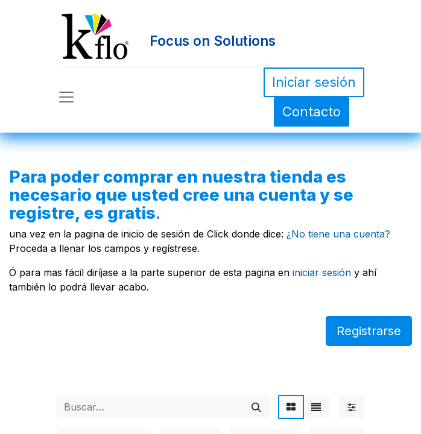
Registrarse (369, 331)
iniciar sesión (322, 272)
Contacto (311, 111)
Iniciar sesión (314, 82)
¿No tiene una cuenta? (338, 234)
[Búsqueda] (256, 407)
